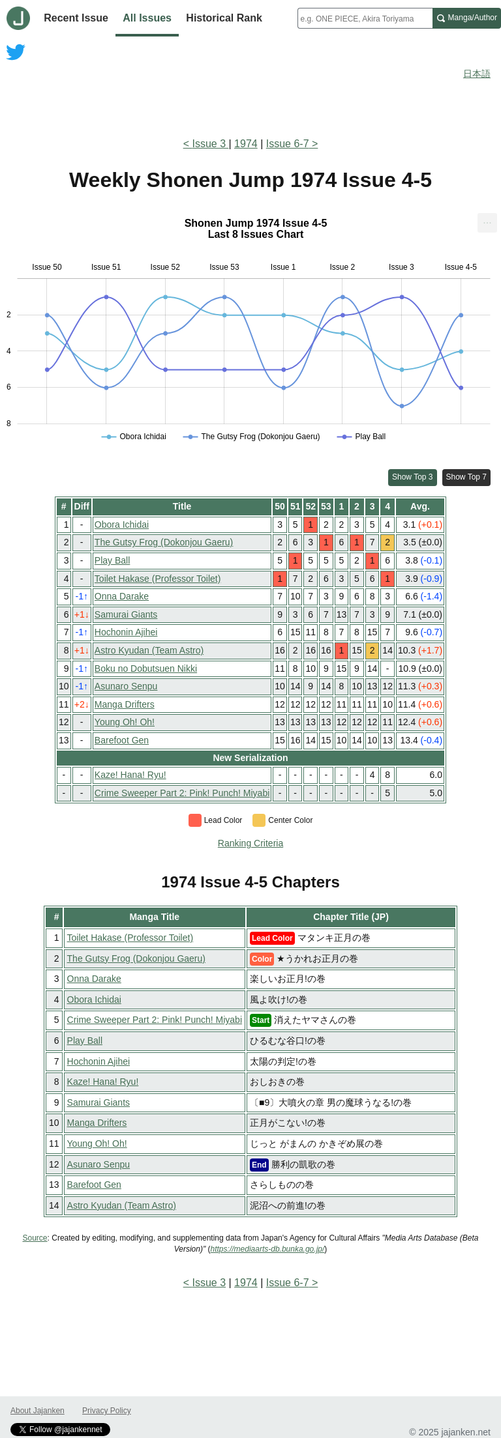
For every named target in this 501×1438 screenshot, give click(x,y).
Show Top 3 (412, 477)
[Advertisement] (250, 89)
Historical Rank (224, 17)
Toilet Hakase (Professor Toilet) (157, 578)
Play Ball (112, 560)
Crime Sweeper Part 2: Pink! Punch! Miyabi (182, 793)
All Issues (147, 17)
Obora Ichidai (122, 524)
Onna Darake (122, 596)
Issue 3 (210, 143)
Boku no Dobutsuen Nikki (146, 668)
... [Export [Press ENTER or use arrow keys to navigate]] (487, 219)
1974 (246, 143)
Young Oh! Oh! (125, 722)
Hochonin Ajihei (126, 632)
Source (35, 1238)
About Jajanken (37, 1410)
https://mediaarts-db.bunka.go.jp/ (268, 1249)
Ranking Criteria (250, 843)
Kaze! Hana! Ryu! (130, 774)
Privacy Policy (106, 1410)
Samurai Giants (126, 614)
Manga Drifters (125, 704)
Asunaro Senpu (126, 686)
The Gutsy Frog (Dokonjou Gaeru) (164, 542)
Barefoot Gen (122, 740)
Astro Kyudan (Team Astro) (149, 650)
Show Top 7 (466, 477)
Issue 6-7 (287, 143)
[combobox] (365, 18)
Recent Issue (76, 17)
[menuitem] (487, 223)
